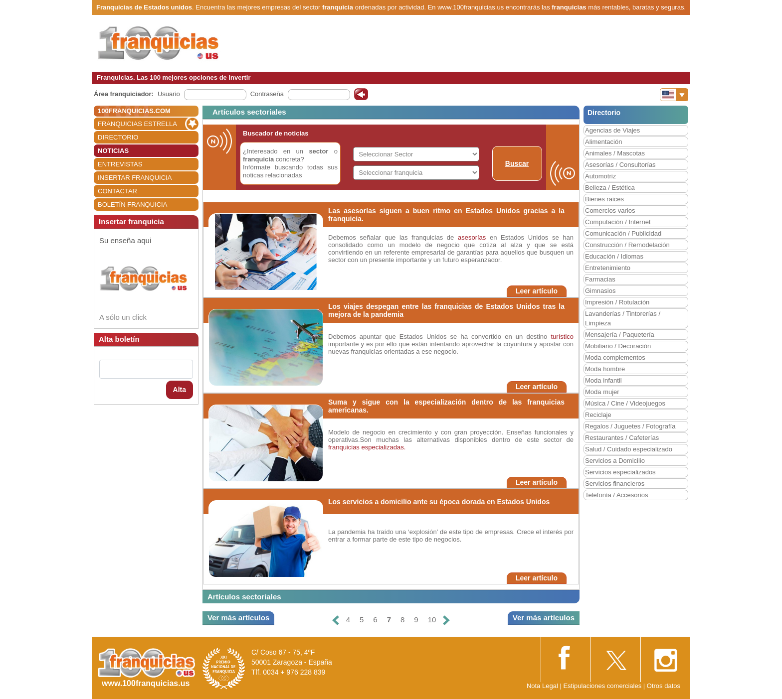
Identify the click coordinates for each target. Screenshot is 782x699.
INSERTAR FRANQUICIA (135, 177)
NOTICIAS (113, 150)
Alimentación (603, 141)
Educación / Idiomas (614, 256)
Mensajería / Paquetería (619, 334)
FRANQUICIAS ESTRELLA (137, 124)
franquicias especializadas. (366, 447)
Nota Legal (542, 686)
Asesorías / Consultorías (620, 164)
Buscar (517, 163)
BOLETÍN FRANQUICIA (132, 204)
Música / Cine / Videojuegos (625, 403)
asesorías (472, 237)
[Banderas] (674, 94)
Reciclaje (598, 415)
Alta (179, 390)
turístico (562, 336)
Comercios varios (610, 210)
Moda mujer (602, 392)
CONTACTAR (117, 191)
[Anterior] (335, 620)
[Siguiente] (446, 620)
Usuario (169, 94)
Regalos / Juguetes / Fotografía (630, 426)
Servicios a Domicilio (615, 460)
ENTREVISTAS (120, 164)
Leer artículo (537, 291)
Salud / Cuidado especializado (628, 449)
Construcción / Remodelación (627, 245)
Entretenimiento (607, 268)
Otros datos (663, 686)
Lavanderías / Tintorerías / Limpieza (622, 318)
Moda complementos (615, 357)
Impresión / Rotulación (617, 302)
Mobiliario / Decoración (618, 346)
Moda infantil (603, 380)
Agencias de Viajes (612, 130)
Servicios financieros (614, 483)
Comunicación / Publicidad (623, 233)
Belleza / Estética (610, 187)
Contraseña (267, 94)
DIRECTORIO (118, 137)
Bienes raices (604, 199)
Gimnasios (600, 290)
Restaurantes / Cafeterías (622, 437)
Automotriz (600, 176)
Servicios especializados (620, 472)
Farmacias (600, 279)
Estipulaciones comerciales (603, 686)
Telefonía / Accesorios (616, 495)
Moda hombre (605, 369)
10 (432, 619)
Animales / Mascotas (615, 153)
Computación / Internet (618, 222)
